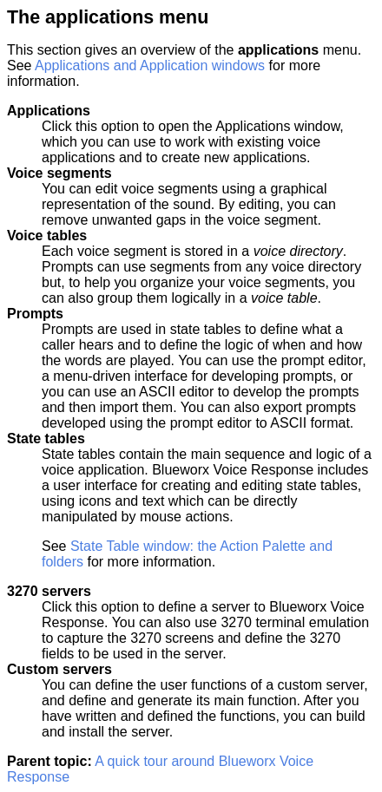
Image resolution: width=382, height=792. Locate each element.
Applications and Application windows (150, 65)
